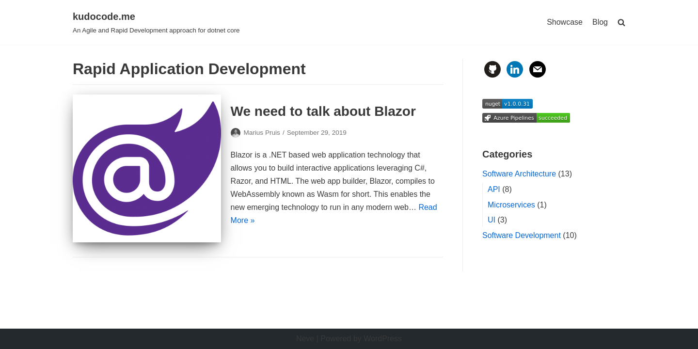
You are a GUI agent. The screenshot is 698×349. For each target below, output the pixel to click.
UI (491, 220)
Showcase (565, 22)
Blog (600, 22)
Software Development (521, 235)
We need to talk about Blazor (323, 111)
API (494, 189)
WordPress (383, 338)
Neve (305, 338)
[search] (621, 22)
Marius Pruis (261, 132)
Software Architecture (519, 174)
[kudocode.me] (156, 22)
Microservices (511, 205)
